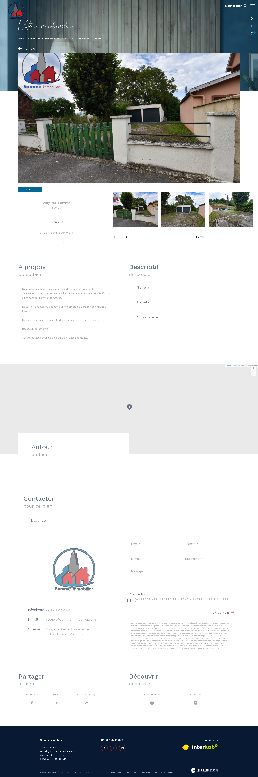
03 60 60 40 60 (58, 609)
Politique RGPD (159, 772)
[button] (125, 237)
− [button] (254, 373)
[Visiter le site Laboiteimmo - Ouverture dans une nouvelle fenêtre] (204, 770)
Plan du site (111, 772)
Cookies (171, 772)
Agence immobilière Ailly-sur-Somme (38, 38)
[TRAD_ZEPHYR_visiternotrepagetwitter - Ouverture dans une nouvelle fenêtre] (113, 748)
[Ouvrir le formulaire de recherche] (234, 5)
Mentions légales (125, 772)
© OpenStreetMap (240, 365)
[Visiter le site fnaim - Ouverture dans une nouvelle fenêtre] (186, 747)
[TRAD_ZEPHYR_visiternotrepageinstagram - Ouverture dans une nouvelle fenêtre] (122, 748)
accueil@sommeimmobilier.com (71, 619)
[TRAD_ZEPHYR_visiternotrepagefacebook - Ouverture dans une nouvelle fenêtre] (104, 748)
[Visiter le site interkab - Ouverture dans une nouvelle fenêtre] (205, 746)
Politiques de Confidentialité (169, 648)
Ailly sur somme (80, 38)
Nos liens (146, 772)
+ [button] (254, 368)
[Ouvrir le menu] (252, 5)
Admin (137, 772)
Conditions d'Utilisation (193, 648)
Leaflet (228, 365)
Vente (65, 38)
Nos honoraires (97, 772)
